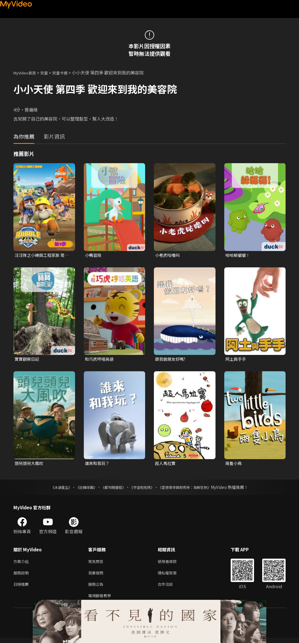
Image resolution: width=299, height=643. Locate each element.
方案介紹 (22, 563)
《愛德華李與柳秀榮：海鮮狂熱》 (192, 489)
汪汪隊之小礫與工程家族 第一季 (41, 255)
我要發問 (97, 576)
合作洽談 (170, 588)
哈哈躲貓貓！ (238, 255)
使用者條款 (172, 563)
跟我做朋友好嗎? (171, 360)
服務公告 (97, 588)
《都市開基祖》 (110, 489)
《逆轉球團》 (79, 489)
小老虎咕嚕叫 (168, 255)
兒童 (48, 72)
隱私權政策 (172, 576)
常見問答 (97, 563)
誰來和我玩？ (98, 464)
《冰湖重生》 (51, 489)
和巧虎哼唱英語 (100, 360)
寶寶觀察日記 (28, 360)
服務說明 (22, 576)
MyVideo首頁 (26, 72)
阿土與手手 (236, 360)
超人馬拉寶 (166, 464)
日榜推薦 (22, 588)
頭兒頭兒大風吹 (30, 464)
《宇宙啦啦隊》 (143, 489)
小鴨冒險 (93, 255)
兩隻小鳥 (234, 464)
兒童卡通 (66, 72)
